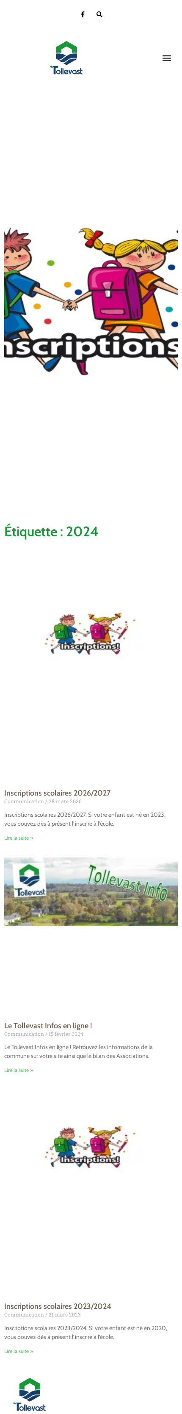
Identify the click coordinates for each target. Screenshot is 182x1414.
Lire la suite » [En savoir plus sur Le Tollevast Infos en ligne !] (18, 1070)
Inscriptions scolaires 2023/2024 (57, 1306)
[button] (167, 58)
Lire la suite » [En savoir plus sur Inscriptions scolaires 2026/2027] (18, 838)
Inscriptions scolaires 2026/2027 (57, 793)
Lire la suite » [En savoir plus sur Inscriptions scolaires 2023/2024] (18, 1351)
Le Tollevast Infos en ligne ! (48, 1025)
